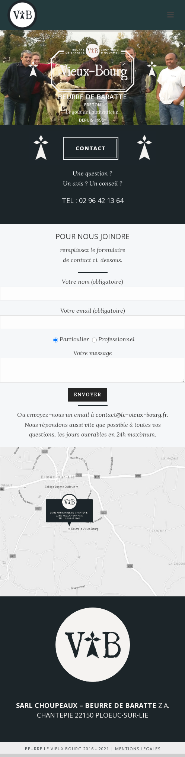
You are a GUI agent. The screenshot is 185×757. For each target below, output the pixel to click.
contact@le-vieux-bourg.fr (131, 418)
